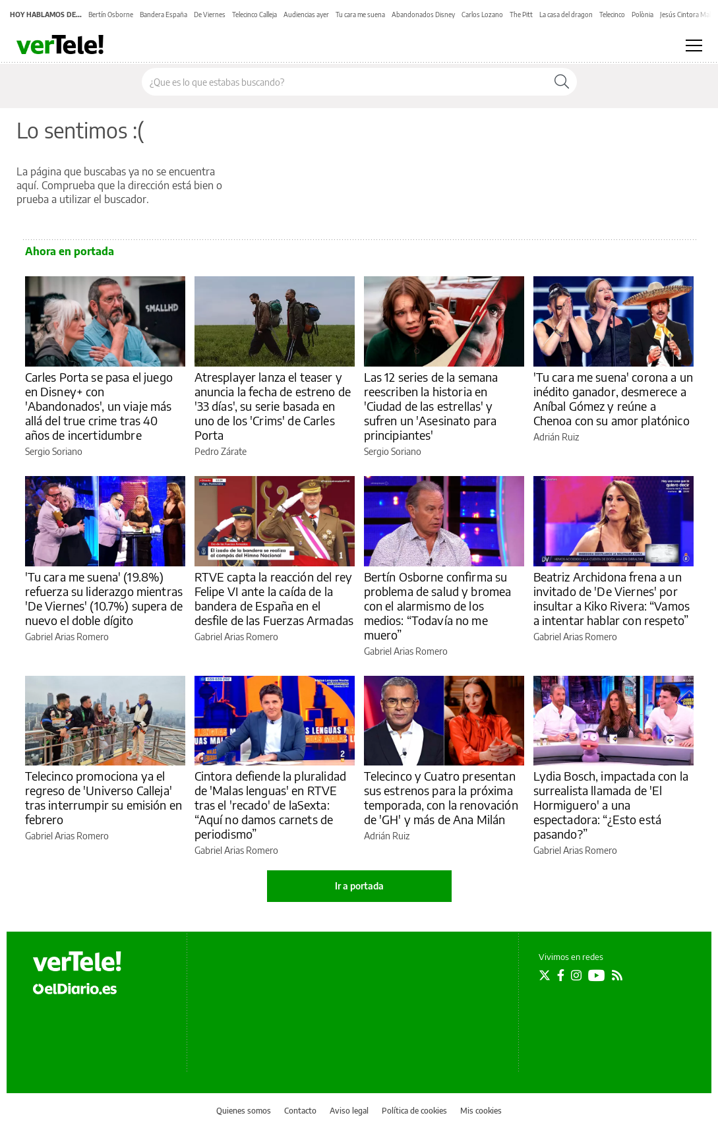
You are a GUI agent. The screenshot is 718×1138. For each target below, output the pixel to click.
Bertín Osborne (110, 14)
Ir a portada (359, 885)
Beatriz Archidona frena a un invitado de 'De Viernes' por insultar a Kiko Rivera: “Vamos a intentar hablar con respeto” (611, 598)
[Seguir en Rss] (617, 975)
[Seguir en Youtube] (596, 975)
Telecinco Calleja (254, 14)
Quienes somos (243, 1111)
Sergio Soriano (53, 451)
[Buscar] (562, 82)
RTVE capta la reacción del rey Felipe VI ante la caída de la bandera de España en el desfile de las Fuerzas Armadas (274, 598)
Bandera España (163, 14)
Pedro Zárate (220, 451)
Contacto (300, 1111)
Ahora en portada (69, 251)
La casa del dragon (566, 14)
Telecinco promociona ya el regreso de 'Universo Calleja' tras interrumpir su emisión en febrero (104, 797)
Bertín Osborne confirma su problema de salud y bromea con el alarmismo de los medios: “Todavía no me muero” (438, 605)
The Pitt (521, 14)
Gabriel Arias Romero (67, 636)
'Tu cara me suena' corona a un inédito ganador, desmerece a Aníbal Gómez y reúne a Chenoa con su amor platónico (613, 398)
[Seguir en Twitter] (545, 975)
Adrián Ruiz (556, 436)
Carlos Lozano (482, 14)
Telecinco (612, 14)
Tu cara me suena (360, 14)
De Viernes (209, 14)
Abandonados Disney (423, 14)
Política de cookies (414, 1111)
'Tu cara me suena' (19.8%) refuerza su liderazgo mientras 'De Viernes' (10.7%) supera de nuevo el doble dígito (104, 598)
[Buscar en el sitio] (344, 82)
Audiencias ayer (306, 14)
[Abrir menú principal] (694, 45)
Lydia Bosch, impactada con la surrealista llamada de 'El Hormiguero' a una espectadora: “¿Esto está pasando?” (610, 804)
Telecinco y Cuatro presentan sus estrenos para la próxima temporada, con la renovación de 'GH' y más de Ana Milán (441, 797)
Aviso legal (349, 1111)
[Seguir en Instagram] (576, 975)
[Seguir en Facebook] (560, 975)
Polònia (642, 14)
